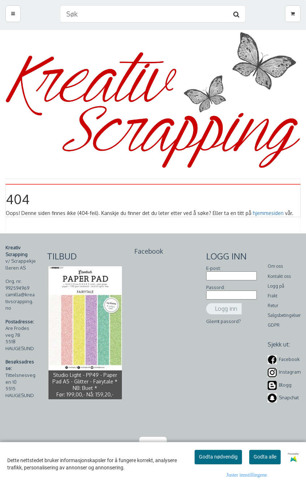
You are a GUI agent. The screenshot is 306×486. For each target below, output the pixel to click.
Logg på (276, 286)
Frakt (272, 295)
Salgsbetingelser (284, 315)
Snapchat (289, 397)
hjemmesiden (268, 213)
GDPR (274, 325)
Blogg (285, 385)
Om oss (275, 266)
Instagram (290, 372)
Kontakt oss (279, 276)
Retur (273, 305)
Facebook (289, 359)
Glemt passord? (223, 321)
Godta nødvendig (218, 457)
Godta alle (265, 457)
